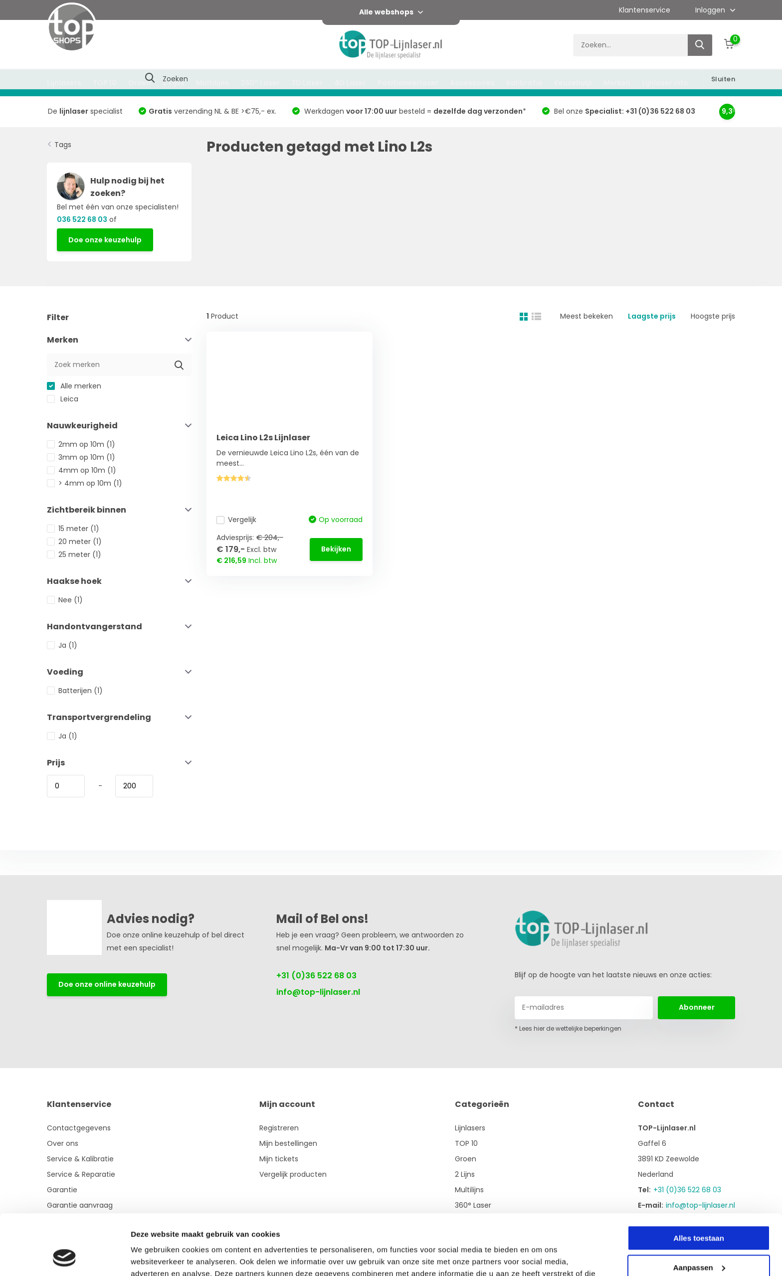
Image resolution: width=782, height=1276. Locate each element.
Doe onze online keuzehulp (107, 984)
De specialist (85, 111)
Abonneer (697, 1007)
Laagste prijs (652, 316)
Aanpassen (699, 1210)
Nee (65, 600)
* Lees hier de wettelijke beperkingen (568, 1028)
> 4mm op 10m (84, 483)
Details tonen (154, 1256)
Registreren (279, 1128)
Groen (139, 83)
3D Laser (307, 83)
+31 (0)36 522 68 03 (316, 975)
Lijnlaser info (665, 83)
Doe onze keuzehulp (105, 240)
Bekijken (336, 549)
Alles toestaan (698, 1181)
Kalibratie (524, 83)
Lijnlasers (64, 83)
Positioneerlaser (408, 83)
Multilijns (212, 83)
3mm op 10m (81, 457)
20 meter (74, 542)
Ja (62, 645)
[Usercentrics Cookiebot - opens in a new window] (64, 1256)
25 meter (74, 554)
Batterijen (75, 691)
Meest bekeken (586, 316)
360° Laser (260, 83)
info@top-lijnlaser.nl (318, 992)
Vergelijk (236, 520)
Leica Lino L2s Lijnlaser (263, 437)
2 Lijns (174, 83)
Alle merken (74, 386)
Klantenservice (644, 10)
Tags (62, 145)
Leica (62, 399)
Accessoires (472, 83)
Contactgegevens (79, 1128)
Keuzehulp (573, 83)
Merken (616, 83)
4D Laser (350, 83)
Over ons (62, 1143)
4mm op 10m (81, 470)
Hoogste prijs (713, 316)
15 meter (73, 529)
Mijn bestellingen (288, 1143)
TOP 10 (105, 83)
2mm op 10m (81, 444)
